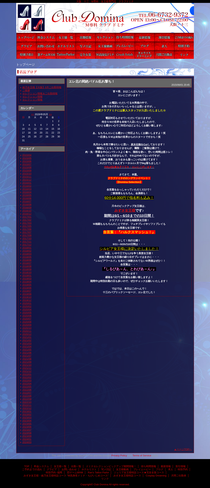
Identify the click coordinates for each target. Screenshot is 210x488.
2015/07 (26, 164)
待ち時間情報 (125, 37)
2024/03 (26, 442)
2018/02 (26, 250)
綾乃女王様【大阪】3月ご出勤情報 (41, 87)
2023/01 (26, 411)
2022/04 (26, 383)
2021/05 (26, 349)
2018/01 (26, 247)
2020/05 (26, 312)
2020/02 (26, 306)
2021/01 (26, 337)
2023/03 (26, 417)
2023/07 (26, 429)
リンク (184, 54)
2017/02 (26, 219)
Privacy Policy (119, 455)
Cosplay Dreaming (144, 54)
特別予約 (184, 45)
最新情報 (144, 37)
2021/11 (26, 368)
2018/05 (26, 256)
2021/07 (26, 355)
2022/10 (26, 402)
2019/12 (26, 300)
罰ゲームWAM (46, 54)
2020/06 (26, 315)
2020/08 (26, 321)
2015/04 (26, 155)
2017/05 (26, 226)
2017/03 (26, 223)
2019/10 (26, 297)
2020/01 (26, 303)
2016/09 (26, 207)
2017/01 (26, 216)
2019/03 (26, 278)
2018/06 (26, 260)
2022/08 (26, 395)
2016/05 (26, 195)
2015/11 (26, 176)
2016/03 (26, 189)
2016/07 (26, 201)
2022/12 (26, 408)
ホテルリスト (66, 45)
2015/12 (26, 179)
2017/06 (26, 229)
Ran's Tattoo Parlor (66, 54)
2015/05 (26, 158)
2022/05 (26, 386)
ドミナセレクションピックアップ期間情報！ (105, 37)
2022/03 (26, 380)
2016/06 (26, 198)
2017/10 (26, 238)
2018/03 (26, 253)
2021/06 (26, 352)
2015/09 (26, 170)
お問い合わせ (46, 45)
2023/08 (26, 432)
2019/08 (26, 294)
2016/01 (26, 182)
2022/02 (26, 377)
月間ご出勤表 (164, 54)
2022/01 (26, 374)
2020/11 (26, 331)
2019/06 (26, 287)
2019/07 (26, 290)
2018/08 (26, 266)
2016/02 (26, 185)
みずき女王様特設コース (125, 54)
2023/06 (26, 426)
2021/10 (26, 365)
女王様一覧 (66, 37)
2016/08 (26, 204)
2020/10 (26, 327)
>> (50, 114)
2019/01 (26, 275)
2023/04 (26, 420)
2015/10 (26, 173)
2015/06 (26, 161)
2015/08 (26, 167)
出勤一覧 (85, 37)
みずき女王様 (124, 210)
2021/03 (26, 343)
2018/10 (26, 272)
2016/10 (26, 210)
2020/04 (26, 309)
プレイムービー (125, 45)
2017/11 (26, 241)
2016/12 (26, 213)
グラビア (26, 45)
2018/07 (26, 263)
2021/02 (26, 340)
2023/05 (26, 423)
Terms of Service (142, 455)
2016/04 (26, 192)
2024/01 (26, 439)
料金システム (46, 37)
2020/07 (26, 318)
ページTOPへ (184, 449)
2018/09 (26, 269)
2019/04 (26, 281)
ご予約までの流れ (184, 37)
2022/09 (26, 399)
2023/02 (26, 414)
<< (32, 114)
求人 (164, 45)
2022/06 (26, 389)
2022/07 (26, 392)
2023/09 (26, 436)
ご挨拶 (26, 90)
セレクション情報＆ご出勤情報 (40, 93)
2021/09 (26, 361)
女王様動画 (105, 45)
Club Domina (105, 18)
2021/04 (26, 346)
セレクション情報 (32, 96)
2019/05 (26, 284)
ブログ (144, 45)
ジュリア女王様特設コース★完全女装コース (85, 54)
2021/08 (26, 358)
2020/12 (26, 334)
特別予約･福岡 (26, 54)
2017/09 (26, 235)
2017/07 (26, 232)
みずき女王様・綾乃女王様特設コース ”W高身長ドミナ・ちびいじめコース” (105, 54)
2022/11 (26, 405)
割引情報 (164, 37)
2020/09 (26, 324)
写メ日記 (85, 45)
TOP (26, 37)
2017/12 (26, 244)
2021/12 (26, 371)
